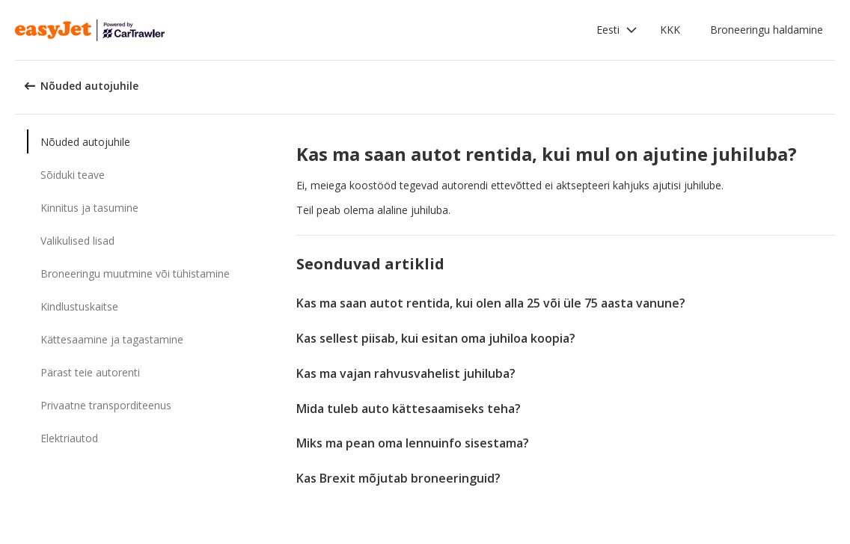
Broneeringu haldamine (766, 29)
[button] (617, 30)
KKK (670, 29)
